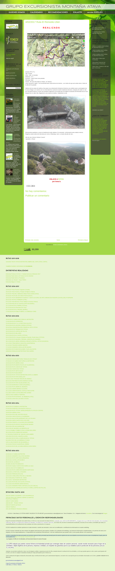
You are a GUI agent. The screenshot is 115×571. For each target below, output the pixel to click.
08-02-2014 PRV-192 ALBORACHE (15, 426)
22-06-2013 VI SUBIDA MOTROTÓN (15, 454)
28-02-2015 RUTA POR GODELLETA (15, 376)
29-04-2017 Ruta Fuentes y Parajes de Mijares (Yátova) (20, 291)
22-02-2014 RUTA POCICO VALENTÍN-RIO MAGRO (19, 424)
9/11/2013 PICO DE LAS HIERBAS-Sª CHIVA (18, 440)
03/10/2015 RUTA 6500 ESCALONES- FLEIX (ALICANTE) (21, 349)
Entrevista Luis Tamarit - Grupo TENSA (16, 280)
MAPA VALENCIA (10, 78)
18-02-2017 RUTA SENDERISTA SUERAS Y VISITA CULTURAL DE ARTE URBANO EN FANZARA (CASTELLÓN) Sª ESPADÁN (39, 297)
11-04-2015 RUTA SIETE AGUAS (14, 371)
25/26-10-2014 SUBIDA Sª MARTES (15, 394)
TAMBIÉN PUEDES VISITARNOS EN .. (19, 266)
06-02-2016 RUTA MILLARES (13, 333)
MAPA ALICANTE (10, 73)
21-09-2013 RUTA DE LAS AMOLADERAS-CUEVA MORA (21, 446)
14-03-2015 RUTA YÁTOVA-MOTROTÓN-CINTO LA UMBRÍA (22, 374)
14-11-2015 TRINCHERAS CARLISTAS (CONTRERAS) (20, 343)
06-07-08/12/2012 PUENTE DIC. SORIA (16, 477)
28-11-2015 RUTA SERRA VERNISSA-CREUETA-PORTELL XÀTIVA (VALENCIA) (27, 341)
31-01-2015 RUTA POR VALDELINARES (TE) (18, 382)
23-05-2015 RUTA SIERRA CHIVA (15, 363)
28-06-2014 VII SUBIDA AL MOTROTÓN (16, 406)
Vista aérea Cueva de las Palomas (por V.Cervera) (98, 63)
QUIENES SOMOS (17, 12)
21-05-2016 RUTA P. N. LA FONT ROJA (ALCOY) (19, 323)
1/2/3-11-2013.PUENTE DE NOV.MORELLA (17, 442)
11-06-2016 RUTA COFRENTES (14, 321)
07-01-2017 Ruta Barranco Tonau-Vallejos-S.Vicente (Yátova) (22, 301)
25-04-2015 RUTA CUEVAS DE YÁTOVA (16, 367)
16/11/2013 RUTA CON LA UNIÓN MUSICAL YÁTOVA (20, 438)
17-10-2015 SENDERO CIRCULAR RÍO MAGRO (18, 347)
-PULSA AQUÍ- (99, 139)
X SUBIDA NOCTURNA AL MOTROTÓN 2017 (99, 28)
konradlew (89, 513)
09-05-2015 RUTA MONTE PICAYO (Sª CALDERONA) (20, 365)
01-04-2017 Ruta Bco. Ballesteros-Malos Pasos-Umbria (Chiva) (22, 293)
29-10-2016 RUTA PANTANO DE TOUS (16, 307)
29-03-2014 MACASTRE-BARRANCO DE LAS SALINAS (20, 418)
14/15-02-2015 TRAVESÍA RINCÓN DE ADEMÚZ (18, 378)
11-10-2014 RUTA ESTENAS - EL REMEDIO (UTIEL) (20, 396)
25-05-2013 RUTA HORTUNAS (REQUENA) (17, 458)
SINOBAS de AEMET (97, 110)
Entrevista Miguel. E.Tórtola (13, 282)
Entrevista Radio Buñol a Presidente (15, 278)
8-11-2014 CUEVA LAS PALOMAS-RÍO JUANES (18, 392)
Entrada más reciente (32, 240)
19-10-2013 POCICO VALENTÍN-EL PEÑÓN (17, 444)
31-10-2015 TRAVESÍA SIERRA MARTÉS (16, 345)
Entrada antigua (83, 240)
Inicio (58, 240)
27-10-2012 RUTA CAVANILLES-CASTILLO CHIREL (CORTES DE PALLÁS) (26, 487)
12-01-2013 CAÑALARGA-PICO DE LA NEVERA (18, 476)
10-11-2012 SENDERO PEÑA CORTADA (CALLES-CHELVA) (22, 485)
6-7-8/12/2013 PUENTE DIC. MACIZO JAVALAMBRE (20, 434)
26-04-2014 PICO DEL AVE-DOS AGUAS (16, 414)
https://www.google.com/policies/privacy (24, 536)
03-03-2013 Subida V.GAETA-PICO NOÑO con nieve (19, 466)
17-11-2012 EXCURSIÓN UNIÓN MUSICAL (17, 483)
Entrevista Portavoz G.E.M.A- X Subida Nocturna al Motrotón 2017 (23, 274)
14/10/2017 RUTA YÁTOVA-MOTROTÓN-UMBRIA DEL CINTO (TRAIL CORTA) (26, 261)
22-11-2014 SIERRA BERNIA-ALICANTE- (17, 388)
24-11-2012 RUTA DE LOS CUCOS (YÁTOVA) (18, 481)
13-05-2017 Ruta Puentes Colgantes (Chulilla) (16, 171)
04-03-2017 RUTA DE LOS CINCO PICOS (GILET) (19, 295)
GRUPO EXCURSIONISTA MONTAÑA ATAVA (53, 7)
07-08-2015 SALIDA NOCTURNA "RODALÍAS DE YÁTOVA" (21, 359)
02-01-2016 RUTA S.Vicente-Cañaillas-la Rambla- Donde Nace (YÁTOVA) (25, 337)
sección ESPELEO (95, 12)
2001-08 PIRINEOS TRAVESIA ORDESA (16, 509)
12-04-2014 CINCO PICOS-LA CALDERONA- (18, 416)
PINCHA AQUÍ (10, 58)
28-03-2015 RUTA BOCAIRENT (14, 373)
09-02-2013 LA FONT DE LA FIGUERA (16, 472)
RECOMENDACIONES (58, 12)
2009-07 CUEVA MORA (12, 501)
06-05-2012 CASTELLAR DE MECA (15, 460)
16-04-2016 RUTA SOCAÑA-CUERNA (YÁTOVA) (18, 325)
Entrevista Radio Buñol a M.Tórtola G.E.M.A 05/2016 (19, 276)
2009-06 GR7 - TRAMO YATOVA (14, 503)
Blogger (105, 513)
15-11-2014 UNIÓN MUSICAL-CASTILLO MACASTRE (20, 390)
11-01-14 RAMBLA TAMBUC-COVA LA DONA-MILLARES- (21, 430)
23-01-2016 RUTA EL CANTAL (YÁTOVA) (16, 335)
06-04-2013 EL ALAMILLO (12, 462)
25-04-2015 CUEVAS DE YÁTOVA (15, 369)
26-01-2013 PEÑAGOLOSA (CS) (14, 474)
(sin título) (16, 154)
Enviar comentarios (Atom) (60, 244)
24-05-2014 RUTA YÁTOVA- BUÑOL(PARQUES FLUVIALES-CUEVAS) (24, 410)
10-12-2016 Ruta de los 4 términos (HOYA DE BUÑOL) (20, 303)
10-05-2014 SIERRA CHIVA (13, 412)
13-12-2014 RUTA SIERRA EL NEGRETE (16, 386)
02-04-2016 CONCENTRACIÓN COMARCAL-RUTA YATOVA (22, 327)
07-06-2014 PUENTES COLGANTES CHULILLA (18, 408)
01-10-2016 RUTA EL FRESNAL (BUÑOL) (17, 309)
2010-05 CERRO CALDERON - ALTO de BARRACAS (20, 495)
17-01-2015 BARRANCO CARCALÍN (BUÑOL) (18, 384)
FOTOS (61, 179)
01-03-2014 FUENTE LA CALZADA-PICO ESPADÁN (19, 422)
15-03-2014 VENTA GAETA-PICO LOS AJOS (17, 420)
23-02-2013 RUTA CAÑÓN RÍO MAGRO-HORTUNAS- (20, 470)
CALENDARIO (36, 12)
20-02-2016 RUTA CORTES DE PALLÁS (16, 331)
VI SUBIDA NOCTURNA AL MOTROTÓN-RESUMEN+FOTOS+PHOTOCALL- (13, 138)
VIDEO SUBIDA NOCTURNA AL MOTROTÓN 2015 (99, 51)
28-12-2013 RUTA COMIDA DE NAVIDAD (16, 432)
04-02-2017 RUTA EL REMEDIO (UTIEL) (16, 299)
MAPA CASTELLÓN (11, 75)
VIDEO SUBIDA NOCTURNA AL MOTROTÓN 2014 (99, 55)
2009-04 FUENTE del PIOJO (13, 505)
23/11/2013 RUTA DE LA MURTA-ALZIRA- (17, 436)
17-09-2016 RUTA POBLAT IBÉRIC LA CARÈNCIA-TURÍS (21, 311)
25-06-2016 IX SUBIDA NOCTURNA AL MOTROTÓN (20, 319)
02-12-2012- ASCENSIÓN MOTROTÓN (16, 479)
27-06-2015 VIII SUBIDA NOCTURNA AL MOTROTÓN (20, 361)
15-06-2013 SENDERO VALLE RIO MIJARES (18, 456)
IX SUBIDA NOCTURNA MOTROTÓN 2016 (98, 32)
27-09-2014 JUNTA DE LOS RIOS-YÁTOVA (17, 398)
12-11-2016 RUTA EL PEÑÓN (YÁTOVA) (16, 305)
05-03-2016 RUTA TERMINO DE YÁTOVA (17, 329)
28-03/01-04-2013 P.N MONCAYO (15, 464)
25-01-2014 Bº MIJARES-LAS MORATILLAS (17, 428)
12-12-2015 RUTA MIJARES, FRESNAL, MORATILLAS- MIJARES (23, 339)
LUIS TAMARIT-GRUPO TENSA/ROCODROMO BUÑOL (16, 119)
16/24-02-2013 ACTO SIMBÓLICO (15, 468)
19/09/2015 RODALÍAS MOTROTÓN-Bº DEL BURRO (20, 351)
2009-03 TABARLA (11, 507)
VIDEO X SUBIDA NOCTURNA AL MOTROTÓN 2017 (100, 46)
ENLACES (77, 12)
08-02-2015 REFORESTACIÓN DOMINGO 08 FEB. (19, 381)
